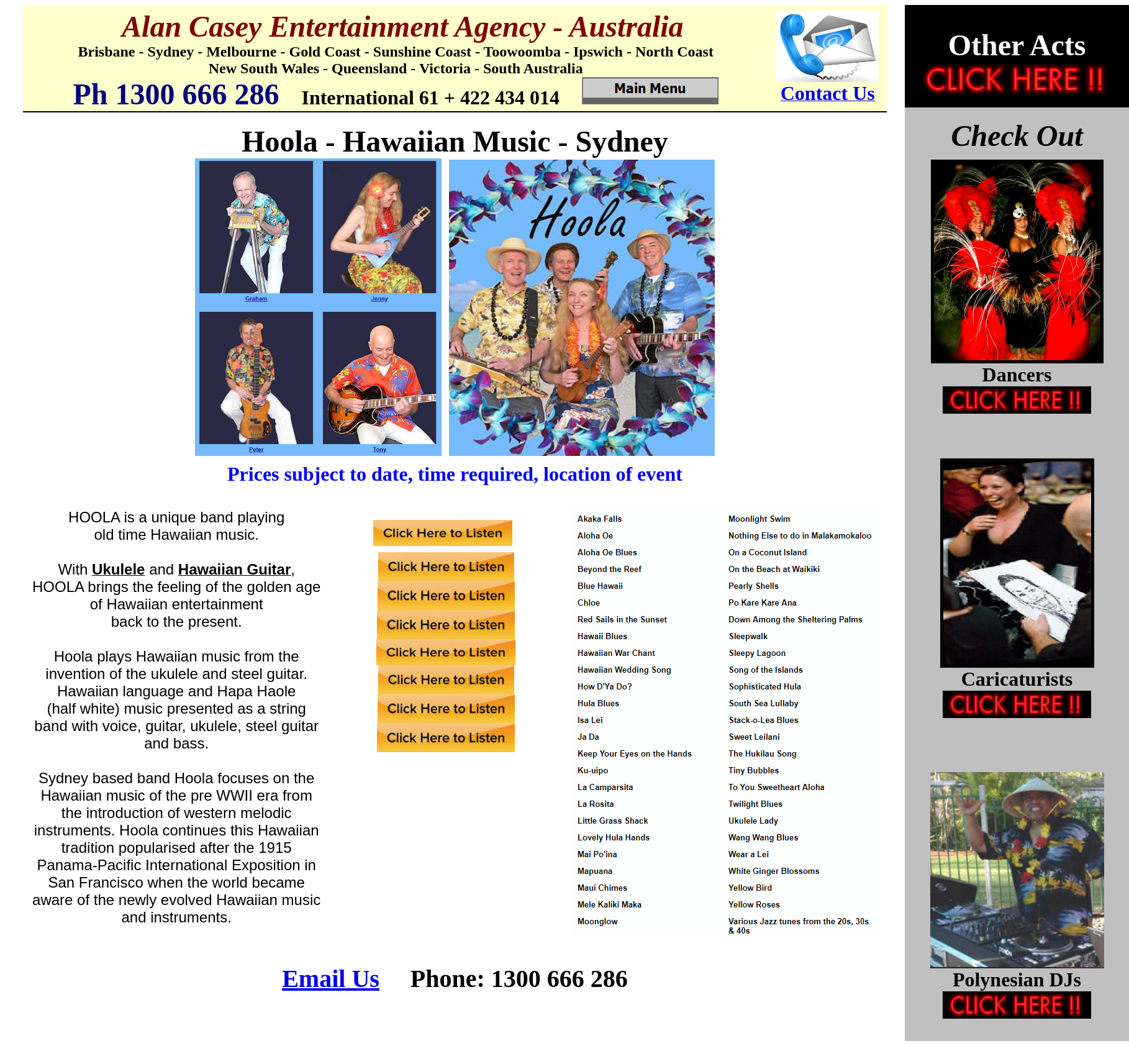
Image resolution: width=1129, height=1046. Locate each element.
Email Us (330, 979)
